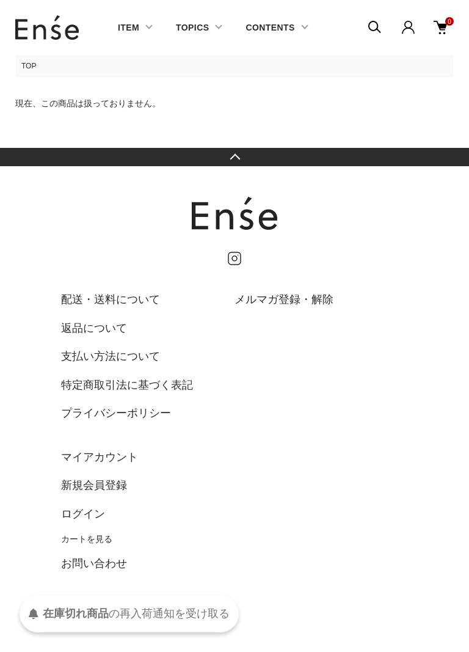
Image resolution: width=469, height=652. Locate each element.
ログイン (83, 514)
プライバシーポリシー (116, 413)
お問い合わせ (94, 563)
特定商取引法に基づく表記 (127, 385)
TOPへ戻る (234, 157)
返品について (94, 328)
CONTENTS (269, 27)
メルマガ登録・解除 (283, 299)
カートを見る (86, 539)
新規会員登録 (94, 485)
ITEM (128, 27)
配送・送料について (110, 299)
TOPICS (192, 27)
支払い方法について (110, 356)
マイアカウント (99, 457)
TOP (28, 66)
